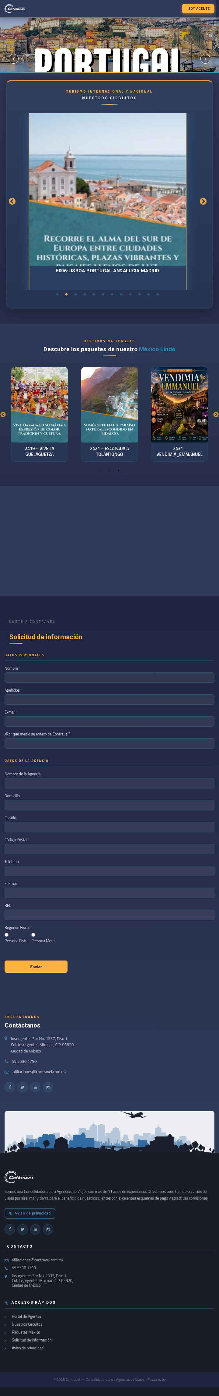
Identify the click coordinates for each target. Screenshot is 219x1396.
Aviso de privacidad (29, 1213)
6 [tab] (103, 294)
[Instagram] (48, 1087)
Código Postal (17, 839)
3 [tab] (76, 294)
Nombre (13, 668)
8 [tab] (121, 294)
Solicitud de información (32, 1340)
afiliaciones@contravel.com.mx (40, 1072)
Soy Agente (199, 8)
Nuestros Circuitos (27, 1324)
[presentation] (51, 991)
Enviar (36, 966)
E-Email (12, 883)
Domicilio (13, 795)
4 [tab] (85, 294)
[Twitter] (22, 1087)
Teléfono (12, 861)
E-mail (11, 712)
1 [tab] (57, 294)
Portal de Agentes (26, 1316)
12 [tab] (158, 294)
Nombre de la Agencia (23, 774)
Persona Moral (43, 940)
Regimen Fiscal (18, 927)
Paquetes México (26, 1332)
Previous (12, 201)
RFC (8, 905)
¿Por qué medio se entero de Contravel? (38, 734)
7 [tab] (112, 294)
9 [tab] (130, 294)
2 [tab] (67, 294)
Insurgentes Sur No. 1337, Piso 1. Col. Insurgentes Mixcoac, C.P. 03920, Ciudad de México (43, 1044)
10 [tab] (140, 294)
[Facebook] (10, 1087)
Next (203, 201)
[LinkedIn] (35, 1087)
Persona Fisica (17, 940)
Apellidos (13, 690)
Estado (11, 817)
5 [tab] (94, 294)
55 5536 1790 (24, 1061)
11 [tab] (149, 294)
